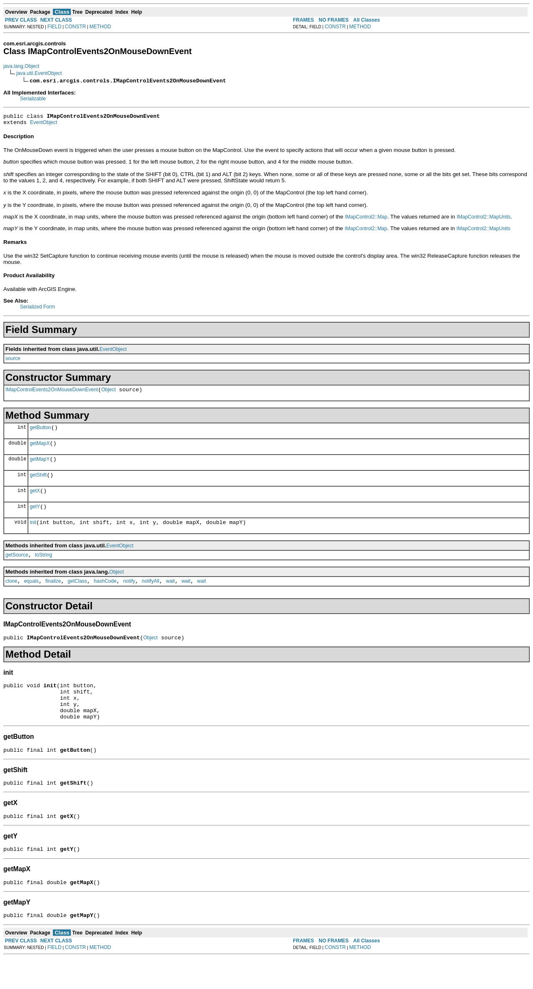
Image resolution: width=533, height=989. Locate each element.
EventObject (43, 125)
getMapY (40, 467)
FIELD (54, 27)
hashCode (105, 596)
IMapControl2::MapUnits (484, 219)
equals (31, 596)
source (12, 361)
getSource (16, 569)
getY (35, 518)
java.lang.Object (21, 66)
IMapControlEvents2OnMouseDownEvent (51, 393)
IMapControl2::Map (366, 219)
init (33, 535)
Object (108, 393)
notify (129, 596)
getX (35, 501)
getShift (38, 484)
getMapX (40, 449)
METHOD (100, 27)
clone (11, 596)
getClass (77, 596)
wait (170, 596)
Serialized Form (37, 309)
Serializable (33, 99)
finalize (53, 596)
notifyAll (150, 596)
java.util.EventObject (39, 73)
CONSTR (75, 27)
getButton (40, 432)
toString (43, 569)
